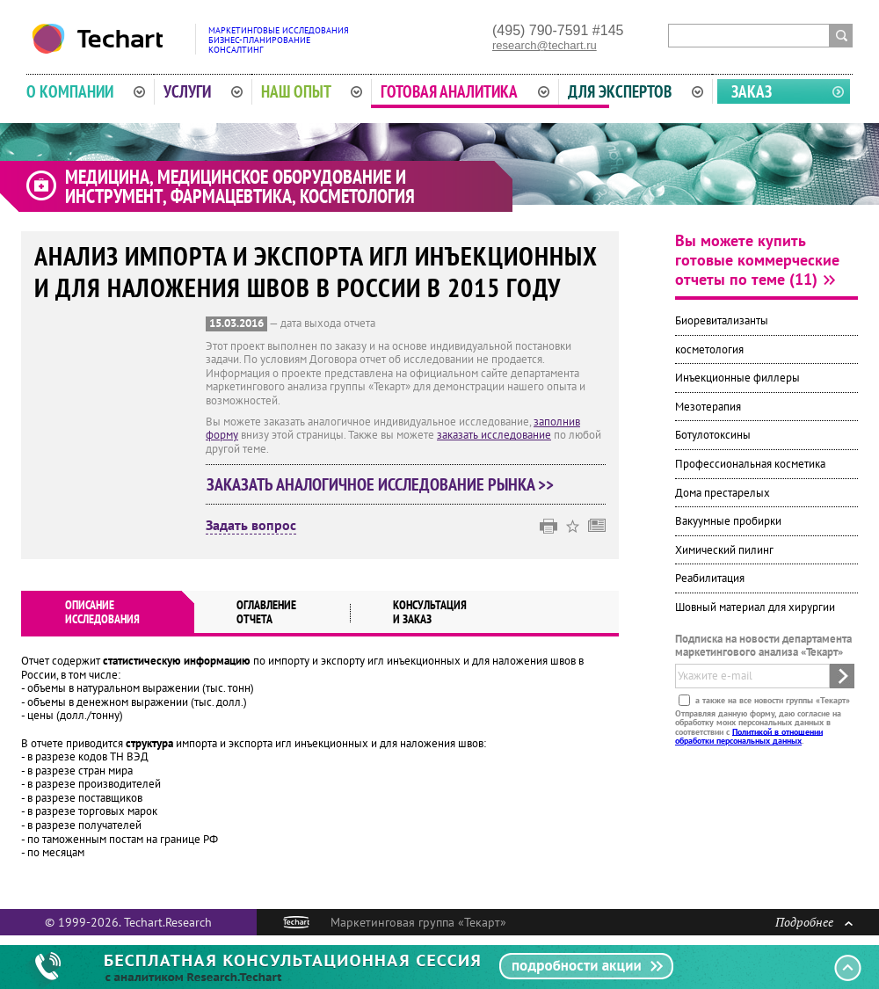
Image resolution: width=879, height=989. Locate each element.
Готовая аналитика (465, 91)
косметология (709, 349)
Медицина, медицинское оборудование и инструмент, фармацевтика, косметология (240, 186)
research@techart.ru (544, 45)
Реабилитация (710, 578)
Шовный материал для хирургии (755, 607)
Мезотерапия (708, 406)
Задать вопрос (251, 526)
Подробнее (814, 921)
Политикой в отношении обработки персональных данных (749, 735)
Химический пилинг (724, 549)
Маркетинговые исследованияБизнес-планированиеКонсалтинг (278, 40)
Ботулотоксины (713, 434)
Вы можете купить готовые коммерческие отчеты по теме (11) (757, 259)
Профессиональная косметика (750, 463)
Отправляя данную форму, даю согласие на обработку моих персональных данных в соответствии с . (758, 726)
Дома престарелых (722, 492)
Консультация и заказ (430, 612)
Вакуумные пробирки (728, 520)
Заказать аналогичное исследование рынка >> (380, 484)
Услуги (203, 91)
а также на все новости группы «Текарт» (771, 699)
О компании (85, 91)
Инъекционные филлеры (737, 377)
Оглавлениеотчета (266, 612)
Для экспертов (635, 91)
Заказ (751, 91)
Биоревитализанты (721, 320)
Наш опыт (312, 91)
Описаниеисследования (102, 612)
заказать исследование (494, 434)
